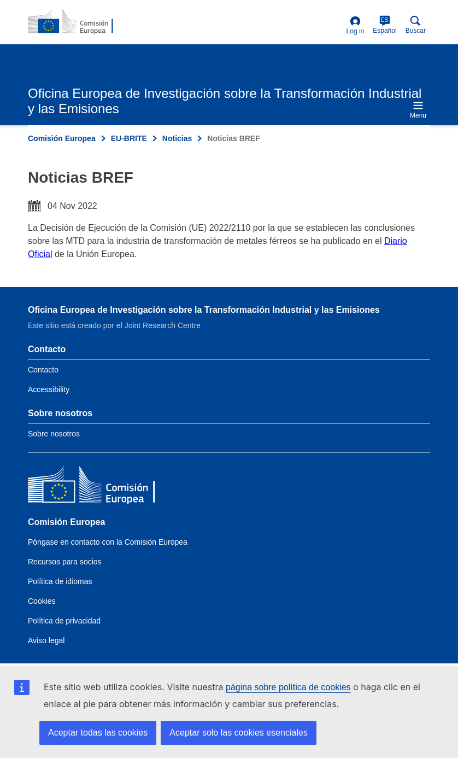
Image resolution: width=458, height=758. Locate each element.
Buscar (416, 24)
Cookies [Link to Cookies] (42, 601)
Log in (356, 25)
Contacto (43, 369)
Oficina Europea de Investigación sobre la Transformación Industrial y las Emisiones (204, 309)
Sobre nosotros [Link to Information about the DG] (54, 433)
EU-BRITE (129, 138)
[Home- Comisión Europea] (81, 22)
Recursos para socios (65, 561)
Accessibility (48, 389)
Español (384, 24)
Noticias (177, 138)
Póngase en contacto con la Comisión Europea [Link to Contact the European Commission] (107, 542)
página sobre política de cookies (288, 687)
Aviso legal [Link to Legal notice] (46, 640)
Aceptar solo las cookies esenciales (238, 732)
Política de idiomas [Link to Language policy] (60, 581)
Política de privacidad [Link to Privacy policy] (64, 620)
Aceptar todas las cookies (98, 732)
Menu (418, 109)
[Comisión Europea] (107, 487)
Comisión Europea (62, 138)
